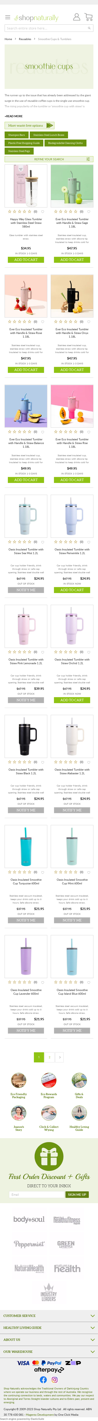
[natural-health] (29, 1268)
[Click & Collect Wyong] (49, 1113)
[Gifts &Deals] (79, 1080)
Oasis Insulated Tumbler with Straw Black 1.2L (26, 771)
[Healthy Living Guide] (79, 1113)
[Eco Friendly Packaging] (18, 1080)
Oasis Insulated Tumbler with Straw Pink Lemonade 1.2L (26, 661)
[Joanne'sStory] (18, 1113)
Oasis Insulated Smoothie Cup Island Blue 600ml (72, 991)
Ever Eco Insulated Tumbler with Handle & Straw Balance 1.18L (26, 442)
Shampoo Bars (16, 135)
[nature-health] (66, 1268)
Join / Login (75, 18)
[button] (42, 211)
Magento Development (40, 1414)
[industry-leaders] (49, 1292)
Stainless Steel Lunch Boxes (48, 135)
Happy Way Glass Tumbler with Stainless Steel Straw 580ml (26, 222)
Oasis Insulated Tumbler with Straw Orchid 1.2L (72, 661)
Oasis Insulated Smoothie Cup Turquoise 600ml (26, 881)
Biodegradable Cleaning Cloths (65, 143)
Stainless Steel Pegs (19, 151)
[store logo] (36, 18)
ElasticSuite (37, 1419)
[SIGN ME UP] (77, 1194)
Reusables (25, 39)
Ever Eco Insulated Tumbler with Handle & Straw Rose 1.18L (25, 332)
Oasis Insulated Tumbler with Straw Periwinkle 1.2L (72, 551)
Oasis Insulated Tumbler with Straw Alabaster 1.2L (72, 771)
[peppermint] (29, 1243)
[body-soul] (29, 1219)
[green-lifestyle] (66, 1243)
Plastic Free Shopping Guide (24, 143)
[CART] (88, 17)
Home (9, 39)
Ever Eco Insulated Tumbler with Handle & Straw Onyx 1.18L (72, 332)
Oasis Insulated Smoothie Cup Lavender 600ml (26, 991)
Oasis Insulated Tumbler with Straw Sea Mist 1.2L (26, 551)
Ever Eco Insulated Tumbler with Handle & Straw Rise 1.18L (72, 442)
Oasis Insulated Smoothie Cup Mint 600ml (72, 881)
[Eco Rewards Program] (49, 1080)
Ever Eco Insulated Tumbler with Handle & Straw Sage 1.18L (72, 222)
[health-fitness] (66, 1219)
